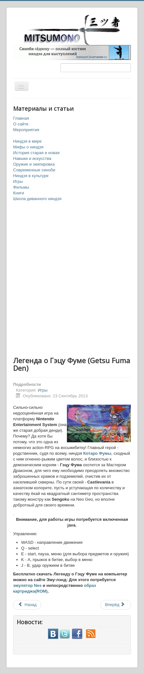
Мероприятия (26, 129)
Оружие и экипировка (34, 164)
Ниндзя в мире (27, 141)
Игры (18, 181)
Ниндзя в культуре (31, 175)
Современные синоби (34, 170)
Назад (27, 604)
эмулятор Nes (27, 585)
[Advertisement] (72, 279)
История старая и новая (36, 152)
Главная (21, 118)
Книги (18, 193)
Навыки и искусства (32, 158)
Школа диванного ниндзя (37, 198)
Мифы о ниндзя (28, 147)
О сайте (20, 124)
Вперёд (115, 604)
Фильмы (21, 187)
